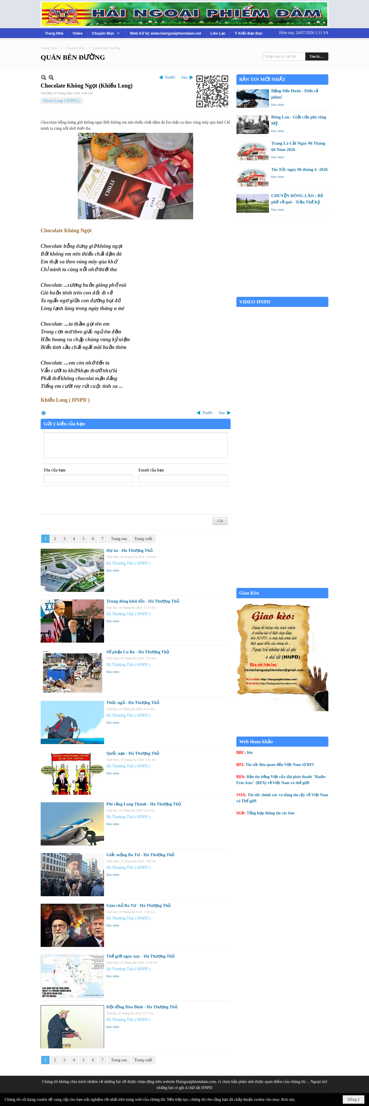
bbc (250, 752)
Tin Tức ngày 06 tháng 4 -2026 (299, 169)
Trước (170, 77)
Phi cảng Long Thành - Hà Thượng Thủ (143, 804)
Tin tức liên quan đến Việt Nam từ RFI (280, 765)
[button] (106, 33)
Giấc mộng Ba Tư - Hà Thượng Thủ (140, 854)
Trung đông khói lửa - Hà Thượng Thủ (142, 601)
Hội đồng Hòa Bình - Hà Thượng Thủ (141, 1007)
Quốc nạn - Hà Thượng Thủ (132, 753)
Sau (184, 77)
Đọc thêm (112, 570)
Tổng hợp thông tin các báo (271, 813)
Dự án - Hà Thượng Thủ (129, 550)
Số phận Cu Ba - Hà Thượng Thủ (137, 652)
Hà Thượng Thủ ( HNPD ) (128, 563)
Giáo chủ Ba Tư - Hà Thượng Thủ (138, 905)
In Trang (43, 413)
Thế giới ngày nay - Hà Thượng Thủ (140, 956)
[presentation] (87, 500)
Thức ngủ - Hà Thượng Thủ (132, 702)
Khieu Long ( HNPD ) (62, 101)
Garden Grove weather (282, 294)
